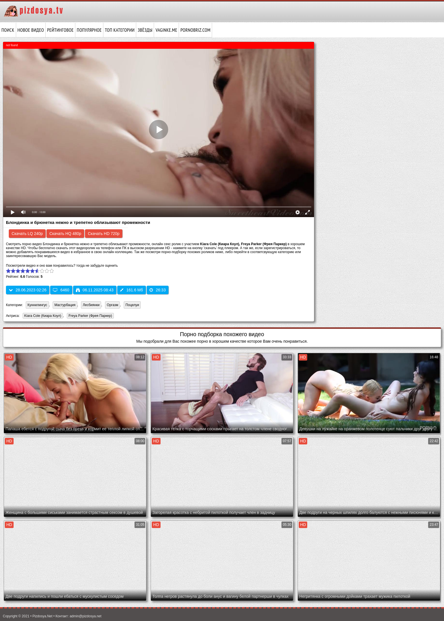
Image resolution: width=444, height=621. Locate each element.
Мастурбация (64, 305)
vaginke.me (166, 30)
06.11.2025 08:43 (95, 290)
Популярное (89, 30)
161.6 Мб (131, 290)
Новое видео (31, 30)
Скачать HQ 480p (65, 233)
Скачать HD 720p (103, 233)
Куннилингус (37, 305)
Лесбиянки (91, 305)
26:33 (158, 290)
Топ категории (120, 30)
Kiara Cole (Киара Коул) (42, 316)
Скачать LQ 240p (27, 233)
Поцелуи (132, 305)
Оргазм (112, 305)
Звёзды (145, 30)
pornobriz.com (195, 30)
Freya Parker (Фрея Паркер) (89, 316)
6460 (61, 290)
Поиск (7, 30)
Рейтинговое (60, 30)
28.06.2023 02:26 (27, 290)
